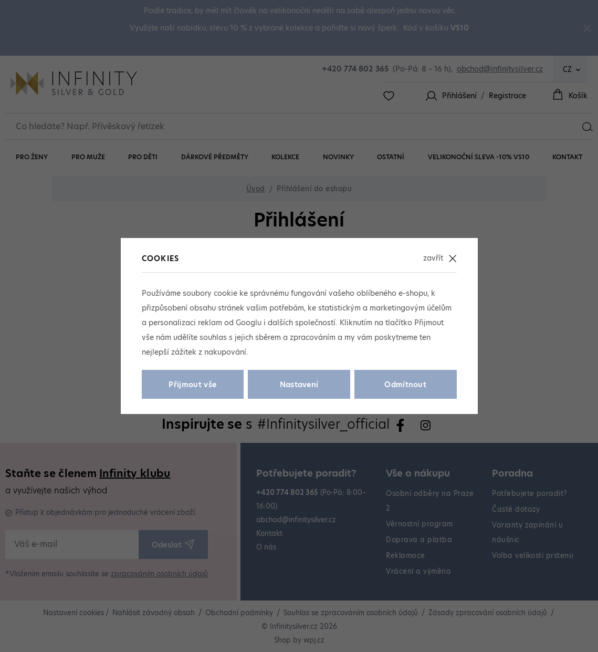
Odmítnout (405, 384)
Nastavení (299, 384)
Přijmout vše (192, 384)
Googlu (248, 322)
